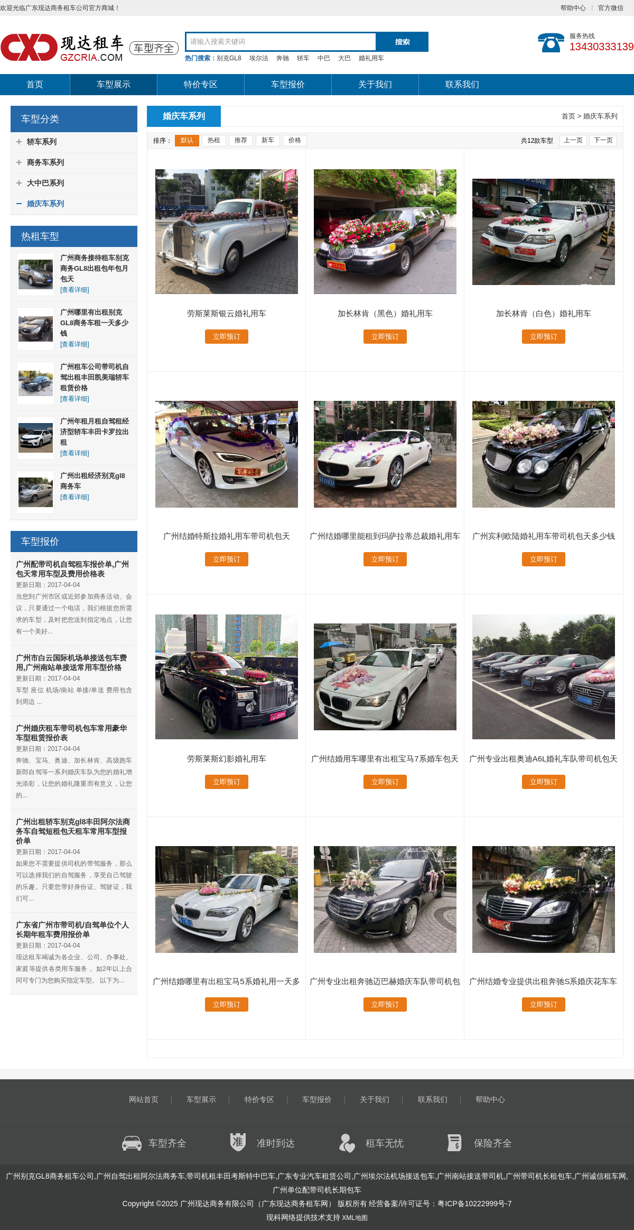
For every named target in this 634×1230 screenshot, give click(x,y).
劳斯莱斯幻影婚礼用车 (226, 758)
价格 (294, 140)
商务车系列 (45, 162)
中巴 (324, 58)
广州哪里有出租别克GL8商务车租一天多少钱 (94, 322)
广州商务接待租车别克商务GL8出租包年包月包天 (94, 268)
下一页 (603, 140)
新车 (268, 140)
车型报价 (288, 84)
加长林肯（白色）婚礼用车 (543, 313)
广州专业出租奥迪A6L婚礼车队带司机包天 (543, 758)
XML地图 (355, 1218)
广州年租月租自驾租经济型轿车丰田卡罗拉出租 (94, 431)
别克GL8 (229, 58)
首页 (34, 84)
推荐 (241, 140)
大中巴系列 (45, 183)
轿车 (303, 58)
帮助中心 (573, 8)
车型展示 (113, 84)
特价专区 (201, 84)
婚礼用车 (371, 58)
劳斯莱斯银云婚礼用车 (226, 313)
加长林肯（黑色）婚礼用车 (385, 313)
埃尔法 (258, 58)
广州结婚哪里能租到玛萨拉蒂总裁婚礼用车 (385, 535)
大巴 (344, 58)
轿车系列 (42, 141)
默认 (187, 140)
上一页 (573, 140)
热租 (214, 140)
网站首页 (143, 1099)
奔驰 (282, 58)
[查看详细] (74, 289)
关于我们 (375, 84)
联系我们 (462, 84)
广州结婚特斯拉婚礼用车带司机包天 (226, 535)
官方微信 (610, 8)
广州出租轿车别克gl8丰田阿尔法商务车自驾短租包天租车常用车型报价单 (73, 831)
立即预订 (226, 337)
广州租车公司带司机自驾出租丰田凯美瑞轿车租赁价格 (94, 377)
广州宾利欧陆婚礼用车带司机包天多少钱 (543, 535)
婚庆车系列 (45, 203)
